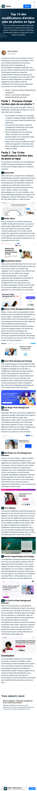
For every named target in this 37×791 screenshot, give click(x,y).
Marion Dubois (12, 51)
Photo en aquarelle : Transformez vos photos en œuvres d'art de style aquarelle (17, 701)
